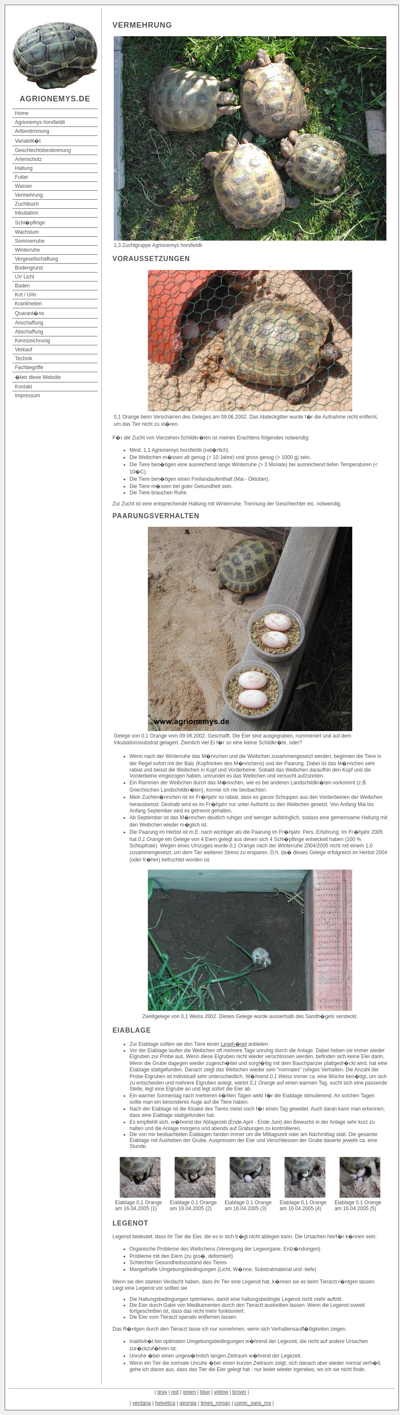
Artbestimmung (32, 131)
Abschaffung (29, 332)
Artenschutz (28, 159)
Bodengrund (29, 268)
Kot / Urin (25, 295)
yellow (221, 1392)
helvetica (165, 1403)
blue (205, 1392)
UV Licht (24, 277)
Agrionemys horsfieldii (40, 122)
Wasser (23, 186)
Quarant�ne (29, 313)
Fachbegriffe (29, 367)
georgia (187, 1403)
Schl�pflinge (30, 223)
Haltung (23, 168)
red (174, 1392)
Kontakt (23, 387)
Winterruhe (27, 250)
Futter (21, 177)
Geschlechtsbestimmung (43, 150)
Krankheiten (28, 304)
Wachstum (27, 232)
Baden (22, 286)
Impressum (27, 396)
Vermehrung (29, 195)
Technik (23, 359)
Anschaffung (29, 323)
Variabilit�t (27, 141)
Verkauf (23, 350)
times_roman (215, 1403)
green (189, 1392)
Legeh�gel (234, 1044)
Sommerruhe (29, 241)
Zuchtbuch (27, 204)
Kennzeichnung (32, 341)
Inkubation (26, 213)
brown (239, 1392)
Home (22, 113)
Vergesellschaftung (36, 259)
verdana (141, 1403)
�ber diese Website (38, 377)
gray (162, 1392)
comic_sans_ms (252, 1403)
